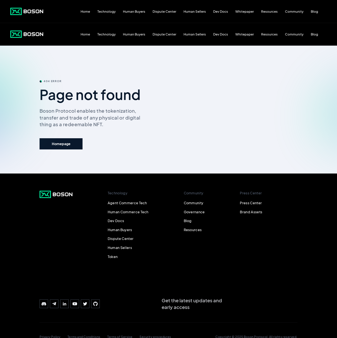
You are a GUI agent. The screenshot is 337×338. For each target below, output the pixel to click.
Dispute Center (164, 11)
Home (85, 11)
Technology (106, 11)
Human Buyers (134, 11)
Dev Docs (220, 11)
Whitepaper (244, 11)
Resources (269, 11)
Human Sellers (195, 11)
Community (294, 11)
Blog (314, 11)
